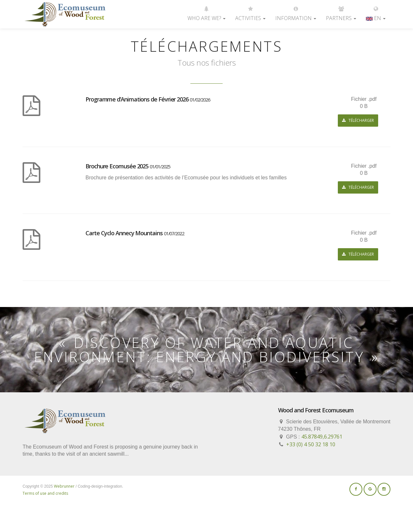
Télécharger (358, 120)
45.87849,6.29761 (321, 436)
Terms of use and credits (45, 493)
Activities (250, 11)
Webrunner (64, 486)
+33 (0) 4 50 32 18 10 (310, 444)
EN (376, 11)
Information (295, 11)
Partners (341, 11)
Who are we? (206, 11)
